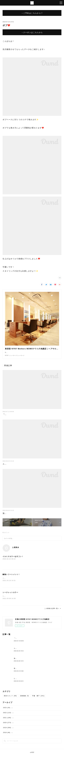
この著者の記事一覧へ (52, 610)
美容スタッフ (10, 698)
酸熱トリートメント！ (11, 577)
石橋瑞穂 (24, 698)
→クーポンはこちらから (32, 32)
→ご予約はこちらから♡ (32, 13)
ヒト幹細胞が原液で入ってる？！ (25, 680)
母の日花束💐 (18, 670)
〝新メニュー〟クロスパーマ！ (16, 417)
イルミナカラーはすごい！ (13, 559)
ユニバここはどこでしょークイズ (17, 466)
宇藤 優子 (38, 698)
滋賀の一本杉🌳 (10, 515)
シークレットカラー (10, 594)
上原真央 (15, 549)
